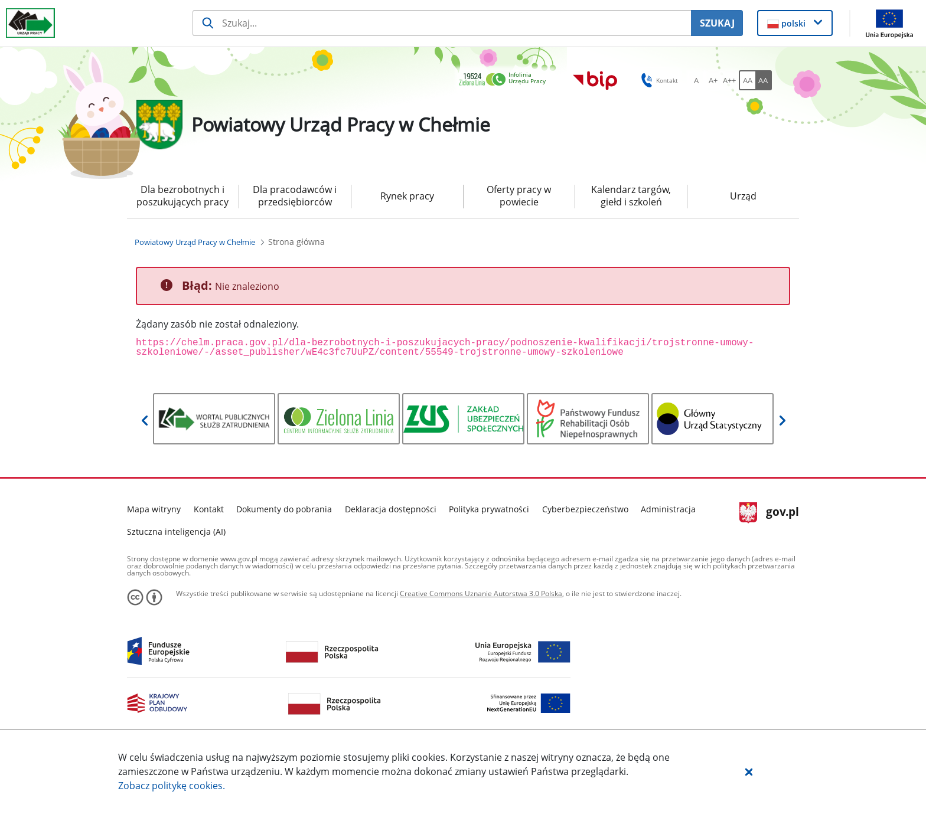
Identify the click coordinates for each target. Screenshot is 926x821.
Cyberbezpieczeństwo (585, 509)
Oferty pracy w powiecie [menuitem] (519, 195)
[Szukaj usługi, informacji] (442, 23)
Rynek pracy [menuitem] (407, 195)
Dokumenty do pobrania (284, 509)
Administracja (668, 509)
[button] (748, 771)
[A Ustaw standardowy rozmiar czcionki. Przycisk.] (696, 80)
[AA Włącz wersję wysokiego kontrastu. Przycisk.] (763, 80)
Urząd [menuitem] (743, 195)
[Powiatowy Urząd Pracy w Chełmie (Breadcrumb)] (195, 242)
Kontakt (209, 509)
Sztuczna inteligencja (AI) (176, 531)
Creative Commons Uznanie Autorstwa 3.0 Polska (481, 593)
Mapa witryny (154, 509)
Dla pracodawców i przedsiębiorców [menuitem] (295, 195)
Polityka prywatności (489, 509)
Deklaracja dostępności (390, 509)
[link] (505, 80)
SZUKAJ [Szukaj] (717, 23)
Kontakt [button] (657, 80)
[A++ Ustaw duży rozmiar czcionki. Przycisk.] (729, 80)
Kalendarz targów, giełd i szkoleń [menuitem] (631, 195)
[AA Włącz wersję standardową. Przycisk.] (747, 80)
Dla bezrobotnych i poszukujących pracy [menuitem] (182, 195)
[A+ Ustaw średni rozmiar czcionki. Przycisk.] (713, 80)
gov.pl (769, 513)
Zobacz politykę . (171, 785)
